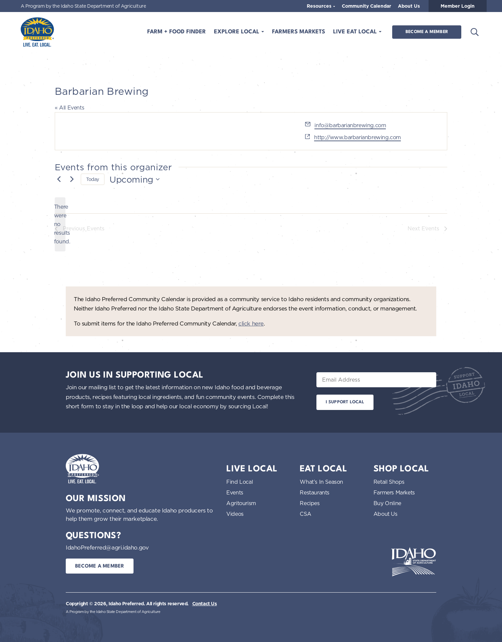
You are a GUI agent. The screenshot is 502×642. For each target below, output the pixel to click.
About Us (409, 6)
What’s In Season (321, 481)
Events (234, 492)
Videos (235, 513)
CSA (305, 513)
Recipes (309, 503)
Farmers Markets (298, 32)
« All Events (69, 107)
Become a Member (427, 32)
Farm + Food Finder (176, 32)
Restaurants (314, 492)
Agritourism (241, 503)
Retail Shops (389, 481)
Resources (320, 6)
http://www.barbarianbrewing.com (357, 137)
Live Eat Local (356, 32)
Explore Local (237, 32)
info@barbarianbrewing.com (350, 125)
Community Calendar (366, 6)
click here (251, 323)
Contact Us (204, 604)
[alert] (60, 224)
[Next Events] (72, 179)
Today (92, 179)
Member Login (458, 6)
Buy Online (387, 503)
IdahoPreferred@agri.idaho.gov (107, 547)
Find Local (239, 481)
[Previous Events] (59, 179)
